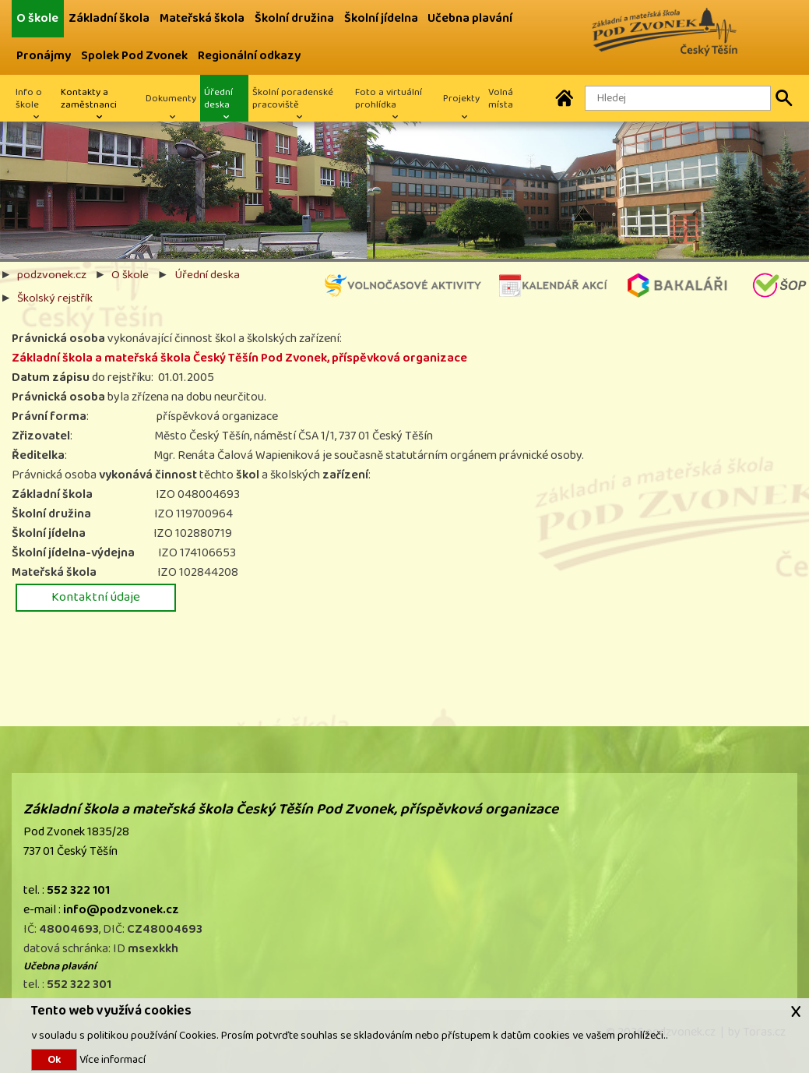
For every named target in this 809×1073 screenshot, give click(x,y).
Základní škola (109, 18)
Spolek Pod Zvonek (134, 55)
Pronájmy (43, 55)
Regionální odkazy (249, 55)
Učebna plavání (469, 18)
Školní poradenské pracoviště (292, 98)
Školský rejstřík (55, 297)
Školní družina (294, 18)
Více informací (111, 1059)
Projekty (461, 98)
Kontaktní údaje (95, 597)
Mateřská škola (202, 18)
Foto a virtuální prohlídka (388, 98)
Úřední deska (218, 98)
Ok (54, 1059)
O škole (37, 18)
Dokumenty (171, 98)
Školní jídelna (381, 18)
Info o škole (29, 98)
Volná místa (500, 98)
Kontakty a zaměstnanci (89, 98)
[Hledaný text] (678, 98)
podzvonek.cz (51, 274)
